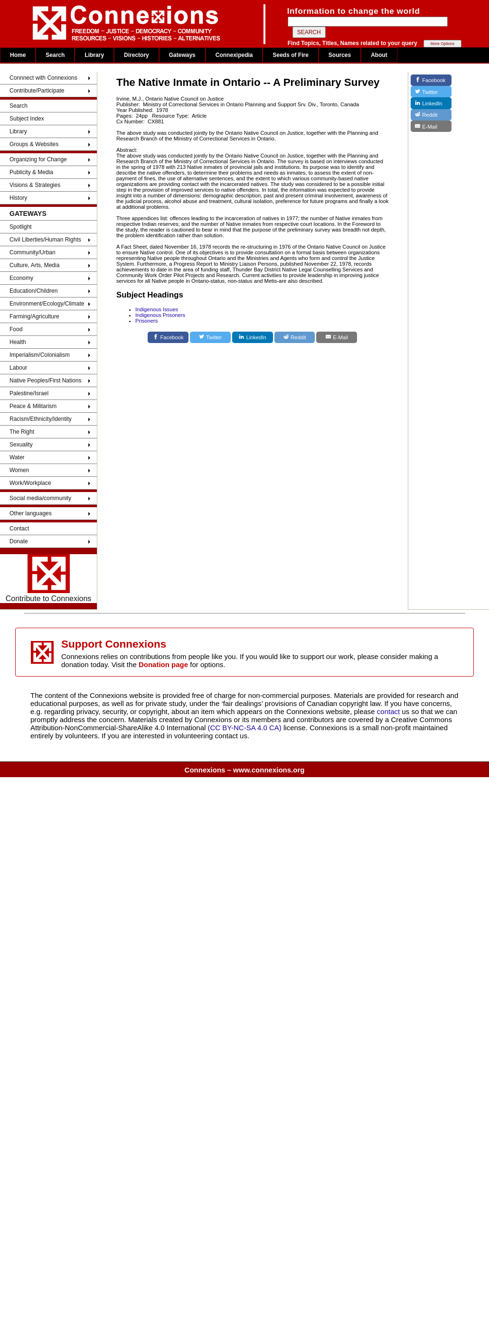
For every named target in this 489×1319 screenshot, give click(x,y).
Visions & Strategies (34, 185)
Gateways (182, 55)
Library (94, 55)
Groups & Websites (33, 144)
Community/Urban (32, 252)
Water (17, 457)
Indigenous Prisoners (160, 315)
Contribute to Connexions (49, 578)
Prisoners (146, 321)
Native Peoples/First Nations (45, 380)
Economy (21, 278)
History (18, 198)
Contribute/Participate (36, 90)
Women (19, 470)
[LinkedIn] (252, 337)
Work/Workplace (30, 483)
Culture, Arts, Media (34, 265)
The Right (21, 431)
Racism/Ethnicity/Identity (40, 419)
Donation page (163, 664)
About (379, 55)
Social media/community (40, 498)
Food (15, 329)
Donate (18, 541)
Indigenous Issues (156, 309)
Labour (18, 367)
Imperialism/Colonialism (39, 355)
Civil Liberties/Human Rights (45, 239)
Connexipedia (234, 55)
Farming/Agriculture (34, 316)
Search (55, 55)
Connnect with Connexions (43, 77)
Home (18, 55)
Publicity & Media (31, 172)
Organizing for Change (38, 159)
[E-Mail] (336, 337)
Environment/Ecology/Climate (46, 303)
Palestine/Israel (28, 393)
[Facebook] (168, 337)
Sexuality (21, 444)
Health (17, 342)
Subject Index (26, 118)
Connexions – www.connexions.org (245, 770)
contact (389, 711)
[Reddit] (294, 337)
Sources (340, 55)
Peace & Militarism (32, 406)
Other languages (30, 513)
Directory (136, 55)
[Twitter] (210, 337)
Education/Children (33, 291)
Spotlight (20, 226)
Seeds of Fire (290, 55)
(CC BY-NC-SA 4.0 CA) (245, 728)
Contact (19, 528)
